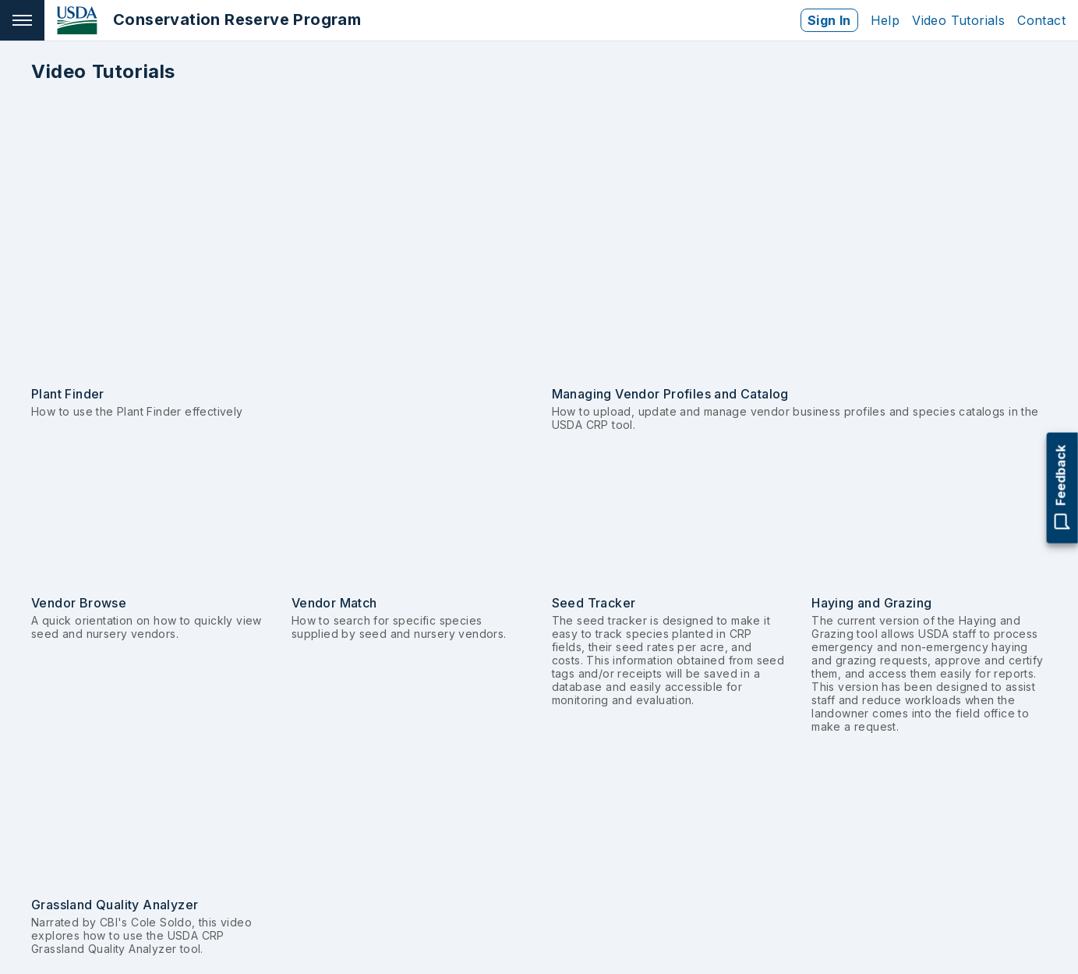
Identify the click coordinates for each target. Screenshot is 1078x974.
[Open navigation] (22, 20)
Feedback (1062, 487)
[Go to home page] (202, 20)
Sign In (829, 20)
